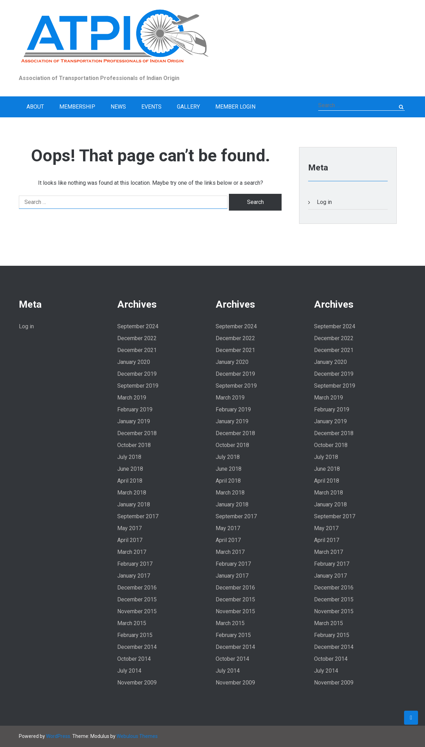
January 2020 (133, 362)
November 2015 (137, 611)
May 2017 (129, 528)
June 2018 (130, 469)
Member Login (235, 106)
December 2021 (137, 350)
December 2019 (137, 374)
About (35, 106)
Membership (77, 106)
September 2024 (137, 326)
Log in (324, 202)
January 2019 (133, 421)
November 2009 (137, 682)
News (118, 106)
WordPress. (58, 736)
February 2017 (134, 564)
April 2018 (129, 480)
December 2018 (137, 433)
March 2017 (131, 552)
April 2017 (129, 540)
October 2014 (134, 659)
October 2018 (134, 445)
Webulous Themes (137, 736)
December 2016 (137, 587)
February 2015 (134, 635)
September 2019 (137, 385)
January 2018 (133, 504)
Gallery (188, 106)
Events (151, 106)
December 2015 (137, 599)
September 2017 (137, 516)
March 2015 (131, 623)
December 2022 (137, 338)
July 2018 (129, 457)
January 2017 (133, 575)
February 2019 (134, 409)
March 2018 (131, 492)
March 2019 (131, 397)
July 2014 (129, 670)
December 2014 (137, 647)
